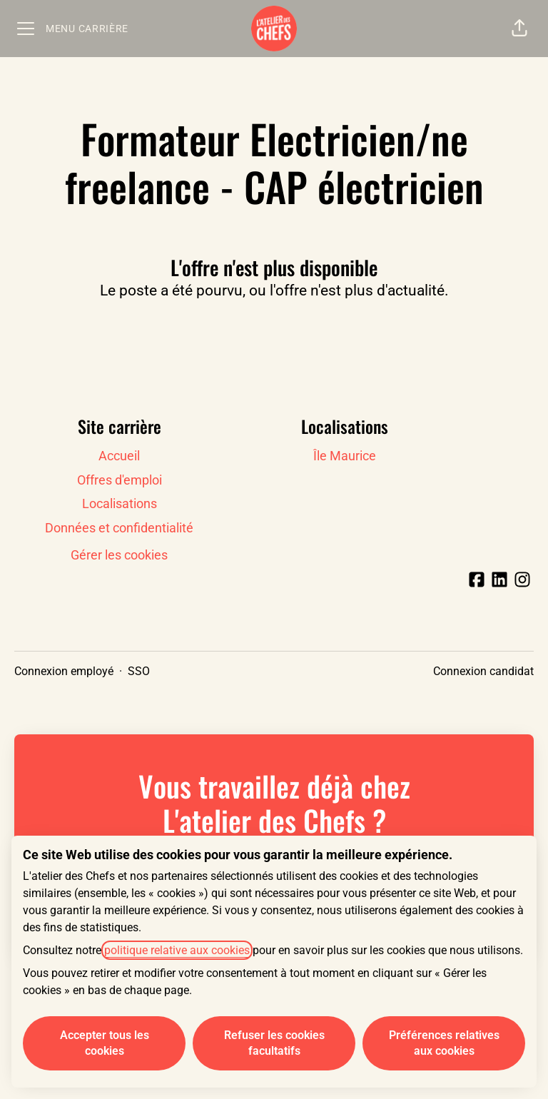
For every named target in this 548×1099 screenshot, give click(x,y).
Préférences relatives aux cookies (444, 1043)
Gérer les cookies (119, 554)
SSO (139, 671)
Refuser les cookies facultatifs (274, 1043)
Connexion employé (63, 671)
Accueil (119, 455)
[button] (519, 29)
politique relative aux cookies (177, 950)
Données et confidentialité (119, 527)
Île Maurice (344, 455)
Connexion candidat (483, 671)
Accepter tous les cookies (104, 1043)
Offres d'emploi (119, 479)
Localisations (119, 503)
